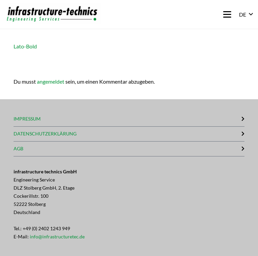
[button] (227, 14)
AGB (18, 148)
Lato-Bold (25, 46)
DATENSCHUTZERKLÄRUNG (45, 133)
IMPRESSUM (27, 119)
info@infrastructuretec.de (57, 236)
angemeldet (50, 81)
